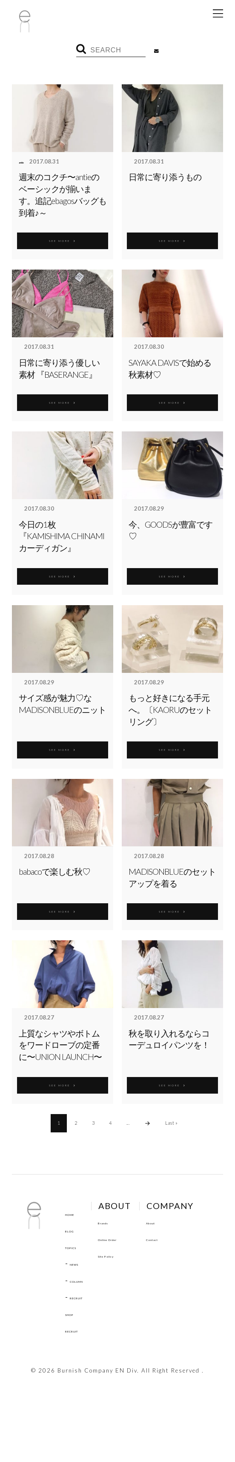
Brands (126, 1222)
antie (26, 161)
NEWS (80, 1263)
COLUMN (85, 1280)
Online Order (136, 1238)
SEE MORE (62, 239)
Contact (78, 1389)
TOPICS (78, 1246)
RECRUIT (85, 1297)
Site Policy (132, 1255)
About (75, 1372)
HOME (75, 1213)
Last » (171, 1123)
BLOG (74, 1230)
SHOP (74, 1313)
